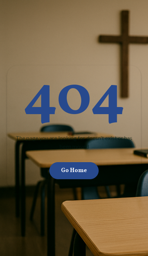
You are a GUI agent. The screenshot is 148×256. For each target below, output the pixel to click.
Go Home (74, 171)
